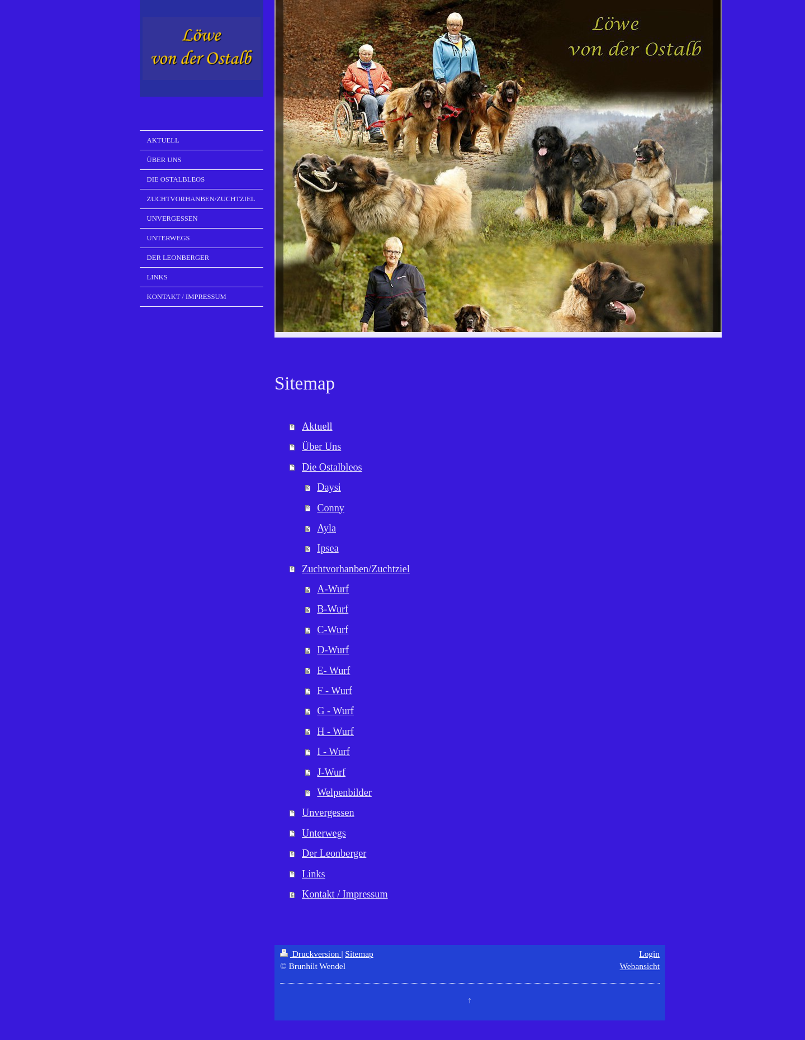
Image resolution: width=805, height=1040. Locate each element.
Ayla (326, 528)
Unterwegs (324, 833)
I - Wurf (333, 751)
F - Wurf (334, 690)
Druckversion (310, 953)
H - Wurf (335, 731)
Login (649, 953)
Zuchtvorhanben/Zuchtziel (356, 568)
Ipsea (327, 548)
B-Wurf (332, 609)
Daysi (328, 487)
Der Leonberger (334, 853)
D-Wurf (333, 650)
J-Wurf (331, 772)
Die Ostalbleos (332, 467)
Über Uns (321, 446)
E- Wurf (333, 670)
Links (313, 874)
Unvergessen (328, 812)
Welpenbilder (344, 792)
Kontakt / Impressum (345, 894)
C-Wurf (332, 629)
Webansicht (640, 966)
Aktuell (317, 426)
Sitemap (359, 953)
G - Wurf (335, 710)
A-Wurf (333, 589)
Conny (330, 508)
